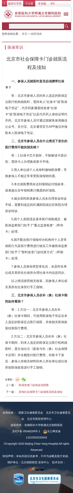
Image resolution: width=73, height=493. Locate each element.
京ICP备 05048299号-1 (26, 431)
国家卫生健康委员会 (30, 412)
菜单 (65, 14)
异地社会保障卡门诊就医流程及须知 (40, 391)
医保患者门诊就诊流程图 (34, 385)
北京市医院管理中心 (39, 418)
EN (52, 3)
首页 (24, 33)
